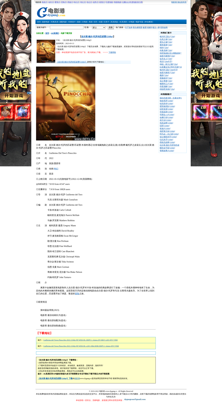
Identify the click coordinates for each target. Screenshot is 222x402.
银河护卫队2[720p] (167, 36)
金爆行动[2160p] (166, 117)
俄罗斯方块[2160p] (167, 131)
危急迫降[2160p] (166, 123)
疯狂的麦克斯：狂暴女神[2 (171, 98)
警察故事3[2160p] (167, 151)
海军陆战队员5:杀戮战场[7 (170, 53)
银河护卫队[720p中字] (169, 70)
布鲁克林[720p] (166, 50)
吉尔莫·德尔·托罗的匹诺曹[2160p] (97, 36)
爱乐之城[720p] (166, 42)
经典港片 (72, 22)
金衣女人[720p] (166, 59)
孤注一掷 (156, 27)
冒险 (77, 293)
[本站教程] (148, 22)
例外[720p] (164, 48)
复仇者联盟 (137, 27)
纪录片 (106, 22)
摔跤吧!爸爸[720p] (167, 89)
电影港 (77, 378)
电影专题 (139, 22)
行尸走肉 (128, 27)
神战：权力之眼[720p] (169, 64)
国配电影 (63, 22)
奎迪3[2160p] (165, 128)
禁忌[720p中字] (166, 61)
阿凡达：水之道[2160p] (169, 134)
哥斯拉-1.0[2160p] (167, 115)
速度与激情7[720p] (167, 72)
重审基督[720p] (166, 45)
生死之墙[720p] (166, 39)
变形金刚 (164, 27)
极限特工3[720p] (166, 84)
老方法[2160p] (165, 120)
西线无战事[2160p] (167, 142)
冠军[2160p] (164, 126)
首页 (39, 22)
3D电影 (131, 22)
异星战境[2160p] (166, 112)
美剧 (90, 22)
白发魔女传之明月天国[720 (171, 67)
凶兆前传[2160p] (166, 103)
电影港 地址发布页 (179, 2)
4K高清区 (123, 22)
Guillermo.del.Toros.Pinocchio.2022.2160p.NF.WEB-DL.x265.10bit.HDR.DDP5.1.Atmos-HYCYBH (81, 346)
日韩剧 (84, 22)
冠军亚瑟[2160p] (166, 109)
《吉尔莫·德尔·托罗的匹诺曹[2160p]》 (71, 62)
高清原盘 (114, 22)
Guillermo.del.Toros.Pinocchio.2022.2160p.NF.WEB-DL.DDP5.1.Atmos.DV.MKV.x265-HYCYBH (80, 340)
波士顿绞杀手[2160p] (168, 137)
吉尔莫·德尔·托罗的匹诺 (169, 145)
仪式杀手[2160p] (166, 139)
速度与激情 (147, 27)
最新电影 (45, 22)
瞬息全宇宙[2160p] (167, 148)
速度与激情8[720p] (167, 56)
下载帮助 (112, 52)
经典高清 (54, 22)
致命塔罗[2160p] (166, 101)
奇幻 (56, 169)
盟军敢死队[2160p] (167, 106)
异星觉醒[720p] (166, 86)
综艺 (95, 22)
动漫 (101, 22)
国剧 (79, 22)
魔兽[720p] (164, 75)
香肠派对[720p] (166, 78)
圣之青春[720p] (166, 81)
